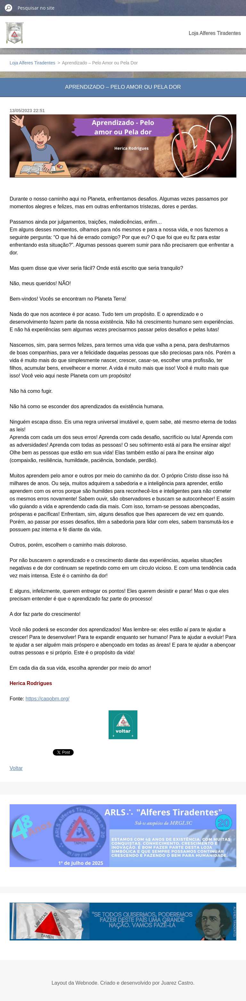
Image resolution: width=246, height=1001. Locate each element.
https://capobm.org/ (48, 698)
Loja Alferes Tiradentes (215, 33)
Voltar (16, 768)
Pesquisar (8, 7)
